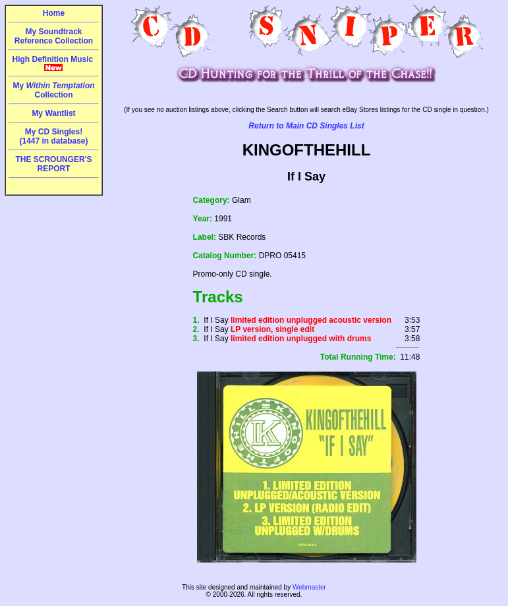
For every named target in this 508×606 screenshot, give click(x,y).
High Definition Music (54, 63)
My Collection (53, 90)
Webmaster (309, 587)
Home (54, 13)
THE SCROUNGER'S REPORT (53, 164)
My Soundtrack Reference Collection (53, 36)
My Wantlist (53, 113)
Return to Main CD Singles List (306, 125)
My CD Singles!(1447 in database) (53, 136)
